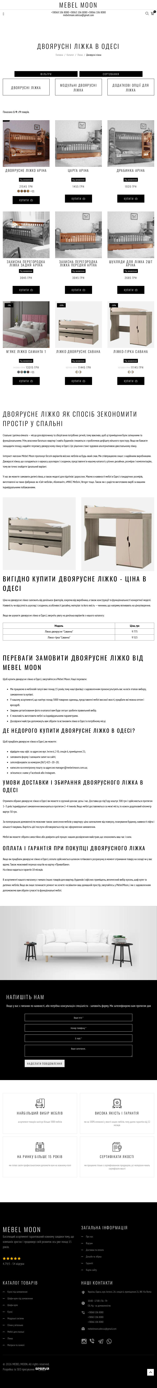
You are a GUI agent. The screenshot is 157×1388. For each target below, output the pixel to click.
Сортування (111, 74)
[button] (152, 13)
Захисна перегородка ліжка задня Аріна (26, 263)
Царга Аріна (78, 171)
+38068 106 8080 (60, 12)
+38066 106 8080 (97, 12)
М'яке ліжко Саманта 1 (26, 352)
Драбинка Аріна (131, 171)
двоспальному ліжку (125, 446)
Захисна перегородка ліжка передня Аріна (78, 263)
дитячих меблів (11, 885)
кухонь (129, 879)
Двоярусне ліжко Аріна (26, 171)
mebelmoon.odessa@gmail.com (78, 15)
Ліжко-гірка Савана (130, 352)
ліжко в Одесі (79, 721)
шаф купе (139, 879)
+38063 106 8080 (79, 12)
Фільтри (46, 74)
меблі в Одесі (112, 476)
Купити (26, 200)
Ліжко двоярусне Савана (78, 352)
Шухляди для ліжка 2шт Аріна (131, 263)
